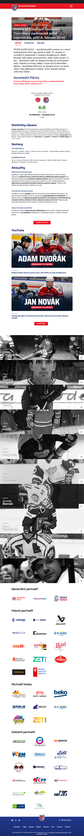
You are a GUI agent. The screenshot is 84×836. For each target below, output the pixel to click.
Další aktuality (42, 222)
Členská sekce (65, 819)
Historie (59, 826)
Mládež (38, 826)
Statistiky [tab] (29, 43)
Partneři (67, 826)
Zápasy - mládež (20, 25)
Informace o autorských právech (58, 831)
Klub (52, 826)
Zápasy (31, 826)
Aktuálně (17, 826)
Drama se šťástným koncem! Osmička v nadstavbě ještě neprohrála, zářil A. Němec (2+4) (39, 82)
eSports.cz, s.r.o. (43, 831)
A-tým (24, 826)
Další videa (41, 323)
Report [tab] (18, 43)
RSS (70, 831)
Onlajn (40, 43)
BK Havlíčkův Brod (27, 6)
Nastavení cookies (42, 833)
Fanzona (46, 826)
